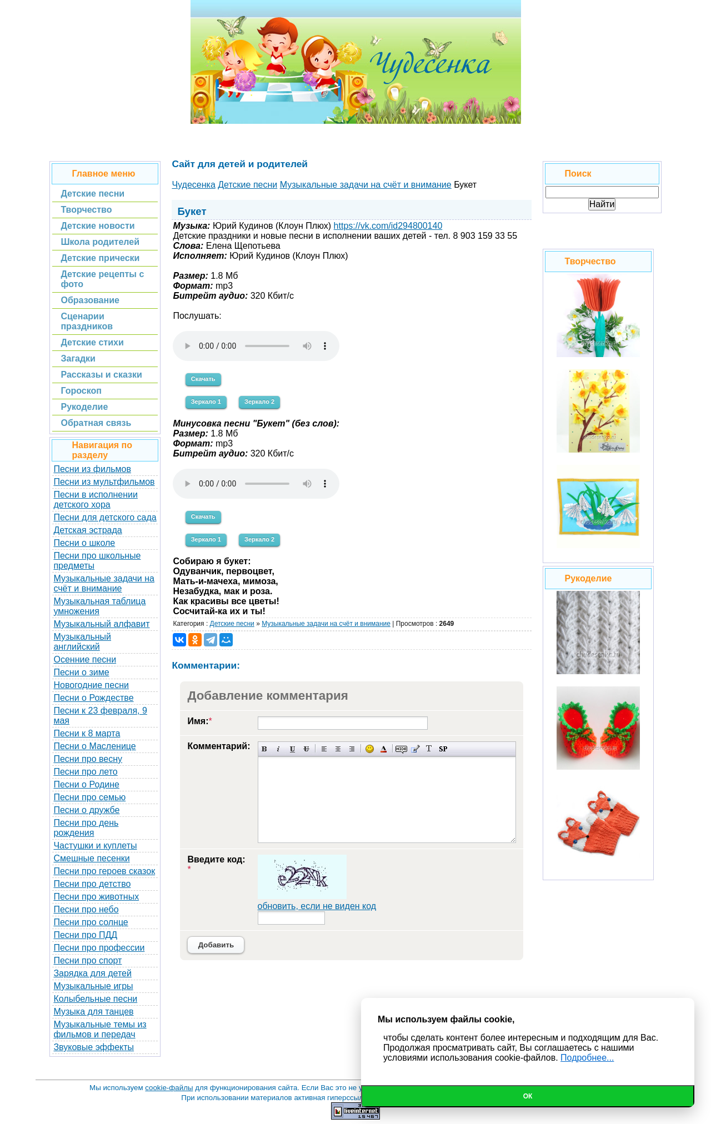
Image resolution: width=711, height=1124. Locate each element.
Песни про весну (87, 759)
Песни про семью (89, 797)
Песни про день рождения (85, 827)
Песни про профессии (98, 947)
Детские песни (232, 624)
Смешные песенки (91, 858)
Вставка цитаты (415, 749)
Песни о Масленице (94, 746)
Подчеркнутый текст (292, 749)
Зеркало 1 (206, 401)
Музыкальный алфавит (101, 624)
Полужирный (264, 749)
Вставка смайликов (369, 749)
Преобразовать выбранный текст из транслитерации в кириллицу (429, 749)
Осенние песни (84, 659)
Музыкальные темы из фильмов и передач (99, 1029)
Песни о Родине (86, 784)
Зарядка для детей (92, 973)
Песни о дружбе (86, 810)
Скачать (203, 378)
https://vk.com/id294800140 (388, 225)
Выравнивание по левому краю (324, 749)
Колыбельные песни (95, 998)
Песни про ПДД (85, 935)
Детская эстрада (87, 530)
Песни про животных (96, 896)
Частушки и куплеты (95, 845)
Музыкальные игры (93, 986)
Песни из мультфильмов (103, 481)
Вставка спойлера (443, 749)
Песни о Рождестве (93, 697)
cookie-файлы (169, 1087)
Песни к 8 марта (86, 733)
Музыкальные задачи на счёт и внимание (103, 583)
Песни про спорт (87, 960)
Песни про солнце (90, 922)
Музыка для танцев (93, 1011)
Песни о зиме (81, 672)
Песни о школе (84, 543)
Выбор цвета (383, 749)
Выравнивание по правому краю (352, 749)
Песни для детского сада (104, 517)
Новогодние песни (91, 685)
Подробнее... (587, 1057)
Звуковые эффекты (93, 1047)
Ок (528, 1096)
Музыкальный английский (82, 641)
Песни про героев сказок (104, 871)
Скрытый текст (401, 749)
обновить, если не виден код (317, 906)
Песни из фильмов (92, 469)
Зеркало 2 (259, 401)
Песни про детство (92, 884)
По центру (338, 749)
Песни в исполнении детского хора (95, 499)
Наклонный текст (278, 749)
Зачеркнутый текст (306, 749)
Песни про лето (85, 771)
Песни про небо (85, 909)
